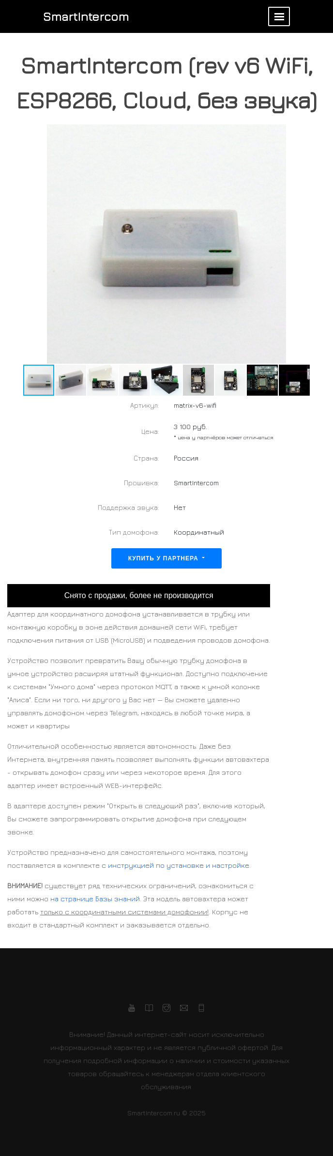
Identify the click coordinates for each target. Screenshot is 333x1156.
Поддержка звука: (128, 507)
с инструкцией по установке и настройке (175, 865)
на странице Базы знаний (95, 898)
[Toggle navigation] (279, 16)
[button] (317, 244)
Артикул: (144, 405)
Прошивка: (141, 482)
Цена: (150, 431)
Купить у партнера (164, 558)
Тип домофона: (134, 532)
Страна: (146, 458)
